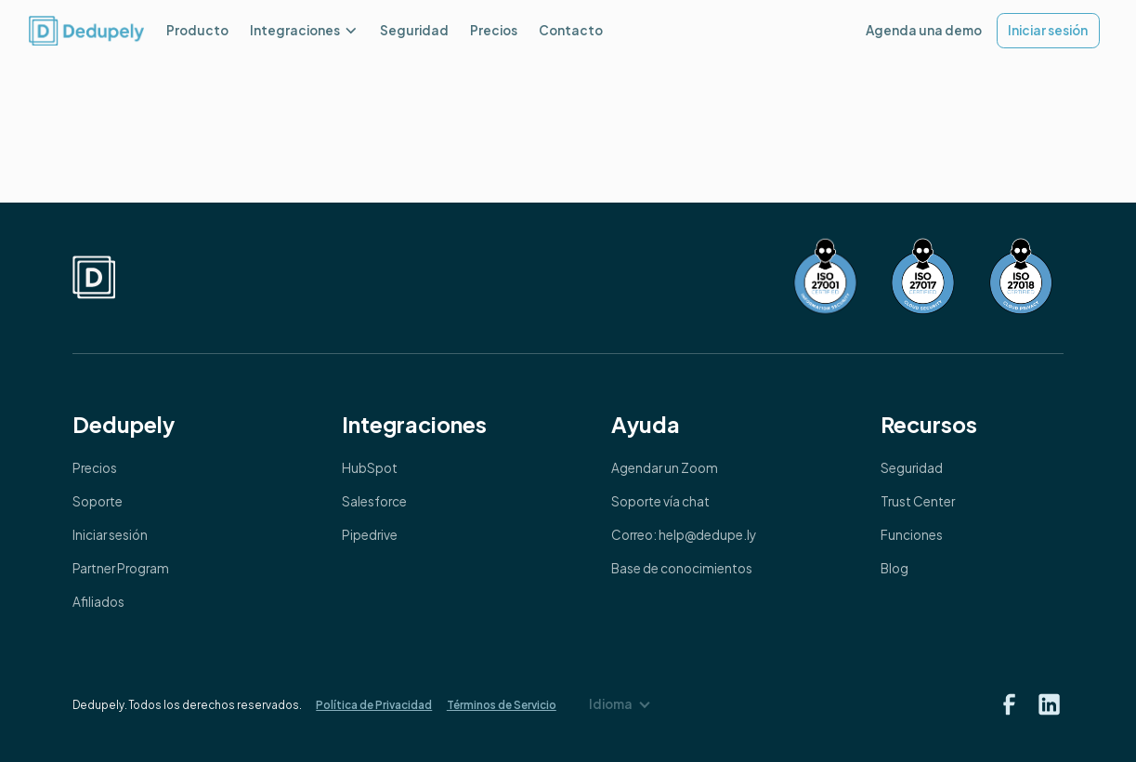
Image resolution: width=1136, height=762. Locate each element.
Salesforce (374, 501)
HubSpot (370, 468)
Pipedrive (370, 535)
